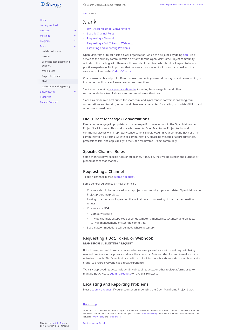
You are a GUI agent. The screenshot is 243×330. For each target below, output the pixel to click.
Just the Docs (59, 323)
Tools (43, 46)
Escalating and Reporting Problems (108, 48)
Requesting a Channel (100, 38)
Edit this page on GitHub (94, 323)
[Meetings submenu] (75, 35)
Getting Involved (49, 25)
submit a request (124, 177)
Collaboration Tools (52, 51)
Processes (45, 30)
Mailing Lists (48, 70)
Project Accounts (51, 76)
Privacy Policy (98, 316)
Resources (45, 96)
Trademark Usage (150, 313)
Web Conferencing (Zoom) (56, 86)
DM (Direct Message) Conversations (108, 29)
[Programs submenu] (75, 41)
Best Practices (47, 91)
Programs (45, 40)
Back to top (90, 304)
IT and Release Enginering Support (56, 63)
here (186, 55)
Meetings (45, 35)
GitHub (46, 56)
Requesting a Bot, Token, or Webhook (110, 43)
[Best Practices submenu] (75, 91)
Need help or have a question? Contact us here (181, 4)
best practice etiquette (122, 89)
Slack (45, 81)
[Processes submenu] (75, 30)
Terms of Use (115, 316)
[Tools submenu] (75, 46)
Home (43, 20)
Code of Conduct (49, 102)
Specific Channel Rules (100, 33)
